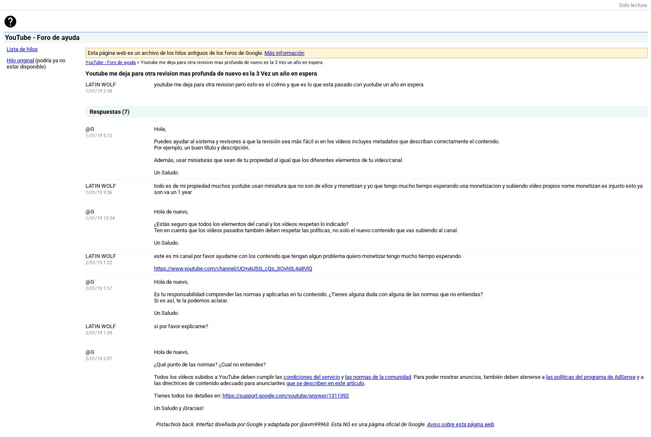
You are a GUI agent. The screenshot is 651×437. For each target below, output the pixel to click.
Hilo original (20, 60)
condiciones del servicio (312, 377)
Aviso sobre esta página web (460, 424)
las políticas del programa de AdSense (591, 377)
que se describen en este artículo (325, 383)
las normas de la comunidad (378, 377)
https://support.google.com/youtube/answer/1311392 (286, 396)
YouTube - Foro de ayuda (111, 62)
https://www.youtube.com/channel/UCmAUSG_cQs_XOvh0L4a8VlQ (233, 268)
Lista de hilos (22, 49)
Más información (284, 53)
